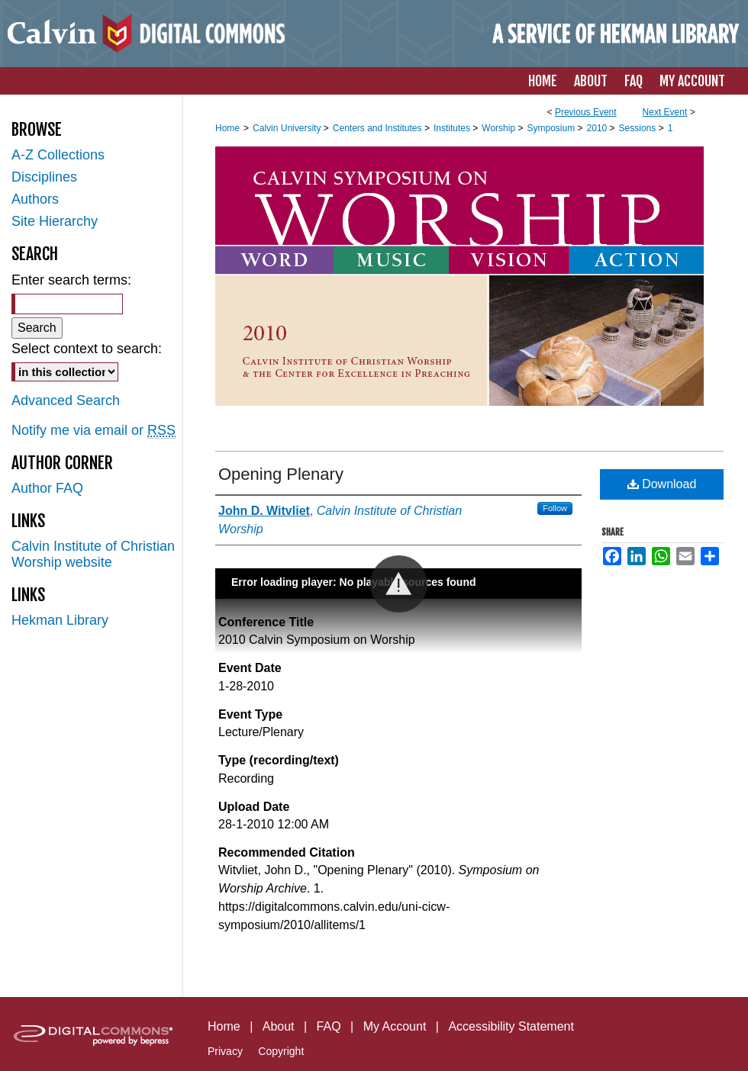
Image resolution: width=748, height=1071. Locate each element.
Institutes (453, 128)
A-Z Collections (58, 154)
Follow (555, 508)
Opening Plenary (280, 474)
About (279, 1026)
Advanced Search (65, 400)
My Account (395, 1026)
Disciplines (44, 177)
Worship (499, 128)
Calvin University (288, 128)
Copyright (281, 1051)
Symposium (552, 128)
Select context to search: (86, 348)
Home (227, 128)
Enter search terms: (71, 280)
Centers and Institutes (378, 128)
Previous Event (586, 112)
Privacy (225, 1051)
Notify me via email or (93, 431)
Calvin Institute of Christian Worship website (93, 554)
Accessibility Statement (511, 1026)
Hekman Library (59, 620)
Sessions (639, 128)
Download (662, 484)
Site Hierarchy (54, 221)
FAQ (329, 1026)
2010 (598, 128)
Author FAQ (47, 488)
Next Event (665, 112)
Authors (35, 199)
